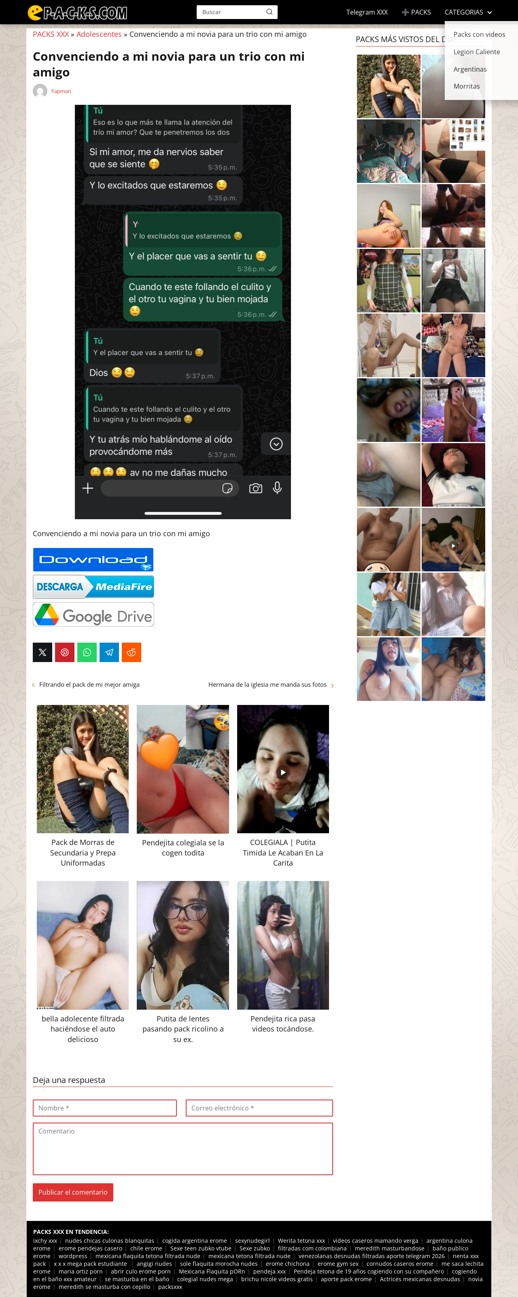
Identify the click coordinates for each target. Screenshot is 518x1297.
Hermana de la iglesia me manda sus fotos (267, 684)
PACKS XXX (51, 34)
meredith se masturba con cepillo (104, 1287)
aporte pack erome (346, 1279)
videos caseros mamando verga (375, 1240)
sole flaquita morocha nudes (219, 1263)
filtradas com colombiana (312, 1248)
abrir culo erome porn (141, 1271)
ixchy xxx (45, 1240)
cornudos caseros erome (400, 1263)
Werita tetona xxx (301, 1240)
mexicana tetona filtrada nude (249, 1256)
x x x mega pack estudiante (91, 1263)
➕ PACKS (416, 12)
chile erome (146, 1248)
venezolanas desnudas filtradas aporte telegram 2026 (372, 1256)
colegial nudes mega (205, 1279)
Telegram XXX (367, 12)
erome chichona (288, 1263)
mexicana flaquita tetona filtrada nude (148, 1256)
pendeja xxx (269, 1271)
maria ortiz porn (81, 1271)
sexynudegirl (252, 1240)
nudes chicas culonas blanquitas (109, 1240)
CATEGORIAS (464, 12)
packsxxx (170, 1287)
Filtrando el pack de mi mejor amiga (89, 684)
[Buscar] (269, 11)
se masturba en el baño (137, 1279)
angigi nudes (154, 1263)
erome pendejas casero (90, 1248)
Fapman (61, 91)
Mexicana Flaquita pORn (212, 1271)
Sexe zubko (255, 1248)
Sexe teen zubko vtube (200, 1248)
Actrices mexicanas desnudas (420, 1279)
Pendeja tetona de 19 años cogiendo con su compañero (369, 1271)
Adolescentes (99, 34)
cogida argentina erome (194, 1240)
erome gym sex (338, 1263)
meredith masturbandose (390, 1248)
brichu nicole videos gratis (277, 1279)
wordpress (73, 1256)
